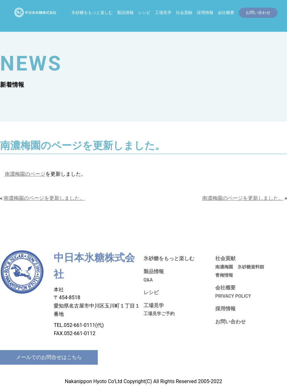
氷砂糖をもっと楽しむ (92, 12)
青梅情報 (224, 275)
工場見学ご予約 (159, 313)
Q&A (148, 280)
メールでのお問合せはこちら (49, 357)
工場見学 (163, 12)
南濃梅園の (17, 174)
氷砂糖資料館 (250, 267)
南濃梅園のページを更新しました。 (44, 198)
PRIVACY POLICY (233, 296)
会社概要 (226, 12)
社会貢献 (184, 12)
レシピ (144, 12)
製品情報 (125, 12)
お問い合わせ (230, 322)
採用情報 (205, 12)
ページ (37, 174)
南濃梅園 (224, 267)
